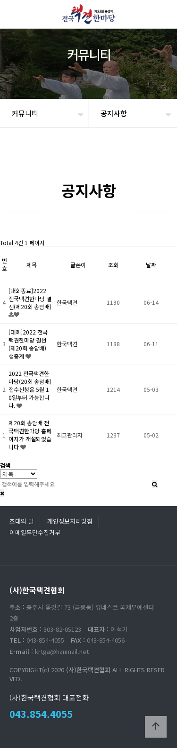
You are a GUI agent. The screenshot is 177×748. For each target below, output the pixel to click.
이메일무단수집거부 (34, 532)
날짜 (151, 265)
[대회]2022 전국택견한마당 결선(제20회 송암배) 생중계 (28, 343)
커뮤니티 (25, 113)
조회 (113, 265)
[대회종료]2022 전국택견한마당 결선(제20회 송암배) (29, 298)
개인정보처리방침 (70, 521)
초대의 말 (21, 521)
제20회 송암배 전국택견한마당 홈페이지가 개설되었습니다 (29, 434)
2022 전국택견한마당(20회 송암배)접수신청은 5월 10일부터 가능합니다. (29, 389)
